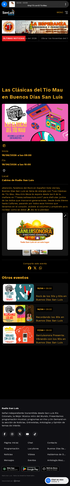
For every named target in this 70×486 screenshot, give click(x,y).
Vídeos (31, 454)
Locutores (33, 448)
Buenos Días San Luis (57, 448)
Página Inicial (11, 442)
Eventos (32, 460)
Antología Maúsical (57, 460)
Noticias (8, 454)
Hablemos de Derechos (57, 454)
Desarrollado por (11, 481)
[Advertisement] (35, 62)
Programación (11, 448)
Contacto (52, 442)
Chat (30, 442)
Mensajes (9, 460)
